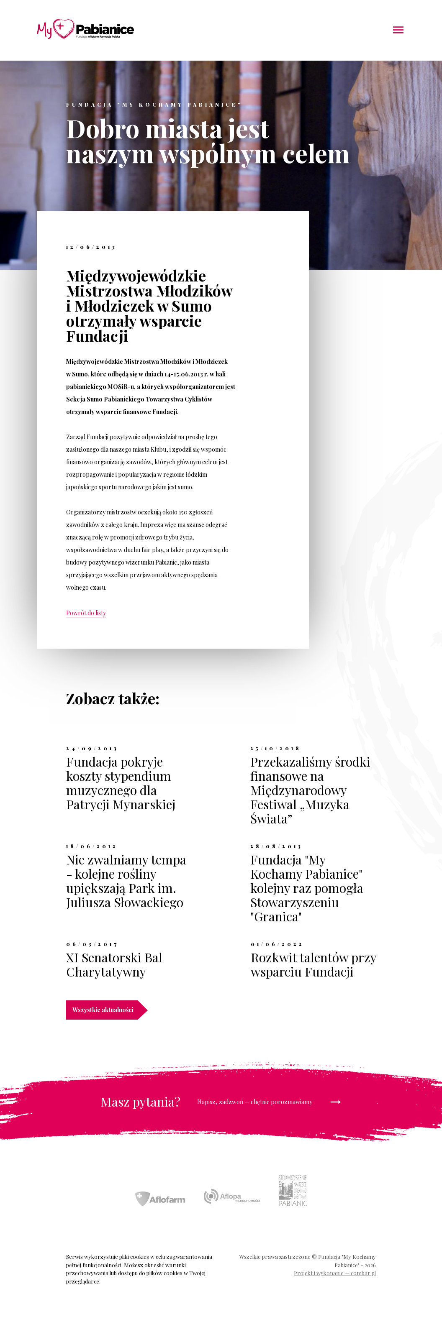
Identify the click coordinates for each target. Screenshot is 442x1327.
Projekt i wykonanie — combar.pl (335, 1272)
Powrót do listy (86, 613)
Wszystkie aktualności (105, 1010)
